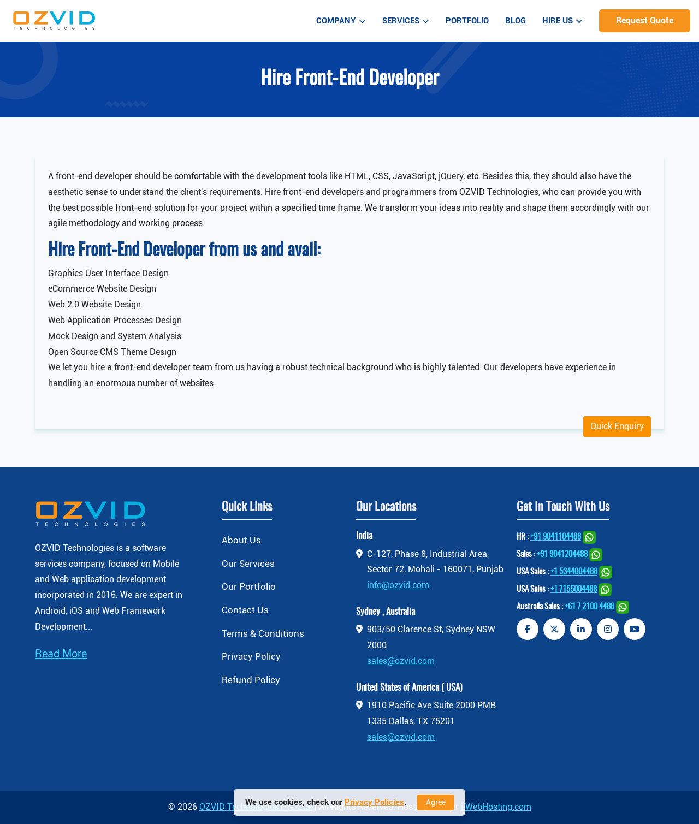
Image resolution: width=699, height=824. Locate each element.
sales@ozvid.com (401, 661)
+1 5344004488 (573, 572)
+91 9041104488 (555, 537)
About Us (241, 540)
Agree (436, 802)
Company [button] (341, 21)
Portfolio (467, 21)
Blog (515, 21)
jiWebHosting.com (496, 807)
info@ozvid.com (398, 585)
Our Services (248, 563)
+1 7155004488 (573, 589)
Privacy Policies (374, 802)
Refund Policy (251, 679)
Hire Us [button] (562, 21)
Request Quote (644, 20)
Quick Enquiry (617, 426)
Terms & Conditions (263, 633)
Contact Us (245, 609)
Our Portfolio (249, 586)
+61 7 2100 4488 (589, 607)
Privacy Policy (251, 656)
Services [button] (405, 21)
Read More (61, 653)
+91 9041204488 (562, 554)
